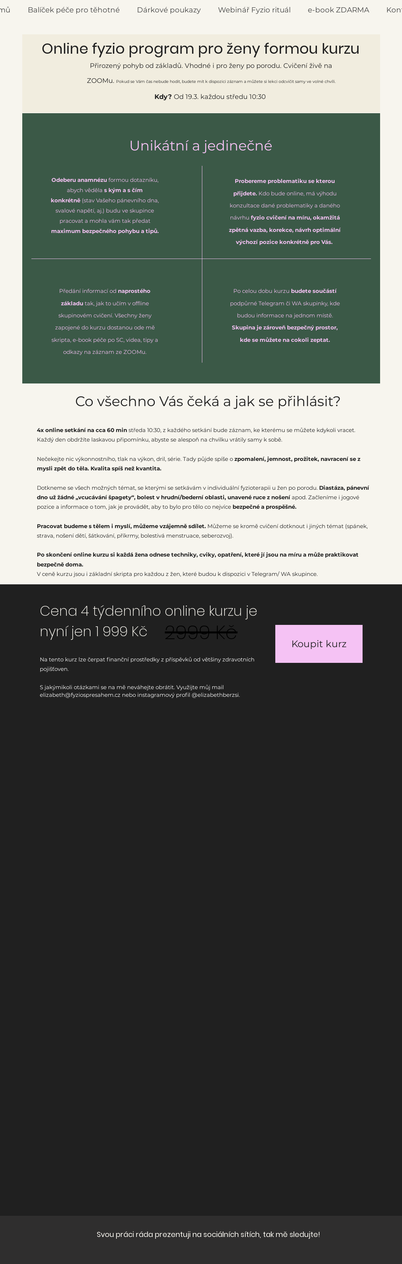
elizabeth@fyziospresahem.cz (80, 694)
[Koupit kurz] (319, 644)
